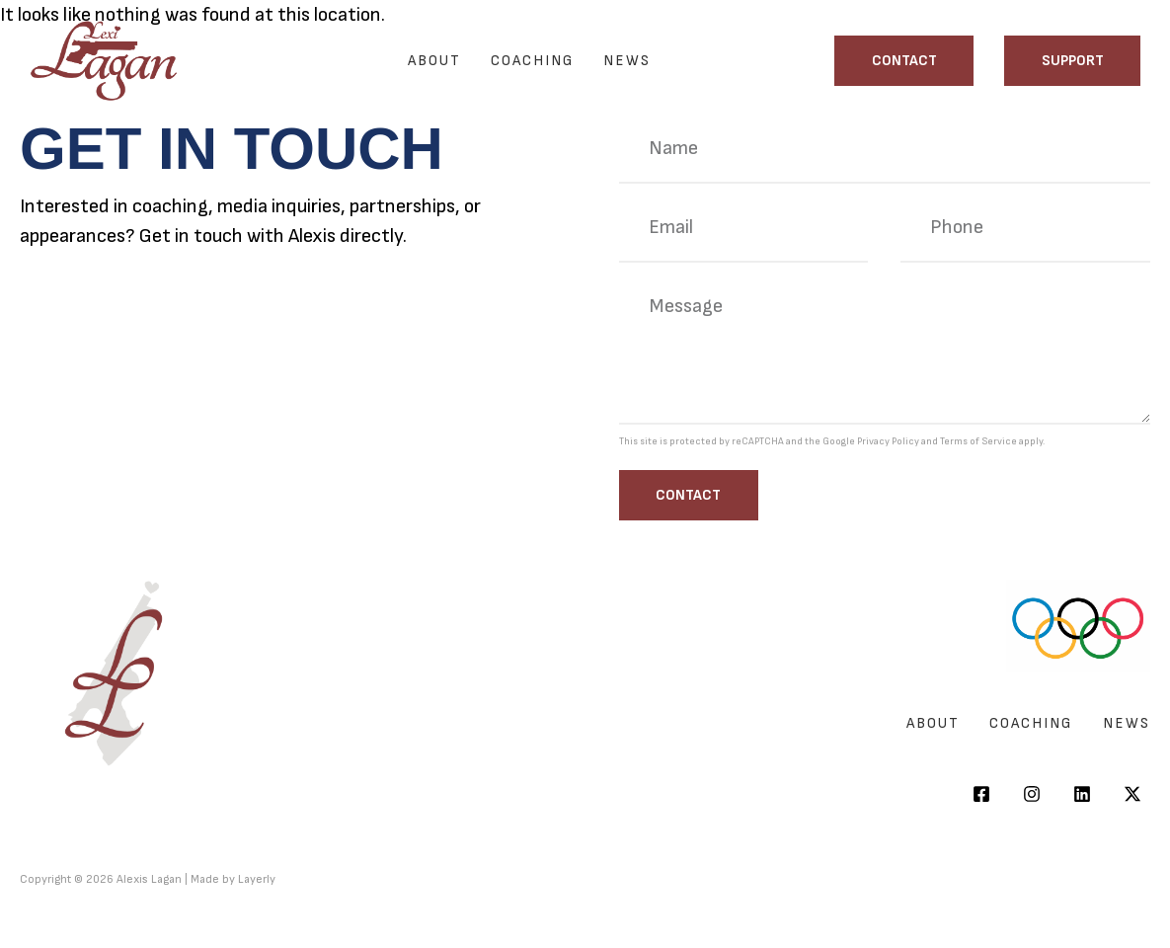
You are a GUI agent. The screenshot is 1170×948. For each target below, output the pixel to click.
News (627, 60)
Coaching (532, 60)
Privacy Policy (888, 441)
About (434, 60)
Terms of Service (978, 441)
